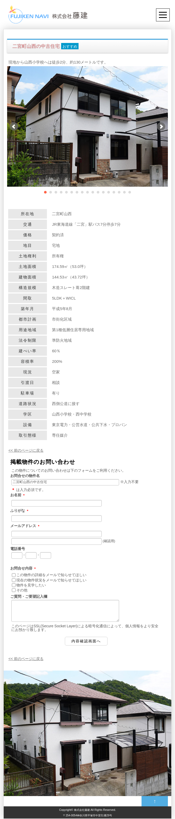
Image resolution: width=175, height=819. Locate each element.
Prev (14, 126)
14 (114, 192)
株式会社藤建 (82, 810)
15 (119, 192)
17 (129, 192)
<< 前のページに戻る (27, 450)
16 (124, 192)
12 (103, 192)
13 (108, 192)
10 (92, 192)
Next (161, 126)
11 (98, 192)
